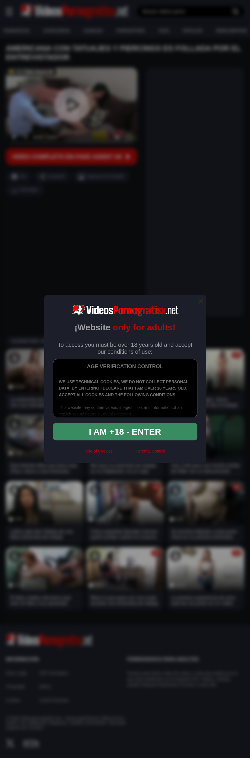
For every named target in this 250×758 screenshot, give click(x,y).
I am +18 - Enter (125, 431)
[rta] (124, 453)
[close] (201, 302)
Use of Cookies (99, 451)
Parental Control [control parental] (150, 451)
